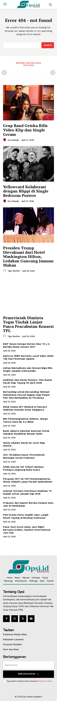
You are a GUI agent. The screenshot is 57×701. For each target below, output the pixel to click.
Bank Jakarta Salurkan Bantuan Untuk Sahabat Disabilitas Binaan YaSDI (26, 432)
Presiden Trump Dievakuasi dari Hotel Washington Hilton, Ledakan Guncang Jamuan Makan (28, 256)
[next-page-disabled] (52, 72)
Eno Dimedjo (13, 140)
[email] (28, 665)
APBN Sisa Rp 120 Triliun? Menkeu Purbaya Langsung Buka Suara (23, 468)
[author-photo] (5, 140)
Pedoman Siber (45, 681)
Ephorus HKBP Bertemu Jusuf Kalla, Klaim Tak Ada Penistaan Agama (28, 357)
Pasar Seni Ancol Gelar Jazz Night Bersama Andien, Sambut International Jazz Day (26, 529)
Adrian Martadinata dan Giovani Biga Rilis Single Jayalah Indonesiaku (27, 369)
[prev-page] (4, 72)
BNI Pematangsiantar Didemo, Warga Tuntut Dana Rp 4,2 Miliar (25, 420)
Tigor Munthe (14, 271)
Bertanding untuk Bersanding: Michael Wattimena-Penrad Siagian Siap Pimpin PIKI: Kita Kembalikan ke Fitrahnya (26, 394)
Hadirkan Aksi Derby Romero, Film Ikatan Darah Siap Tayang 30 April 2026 (27, 381)
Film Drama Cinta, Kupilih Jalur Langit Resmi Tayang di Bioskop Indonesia (25, 516)
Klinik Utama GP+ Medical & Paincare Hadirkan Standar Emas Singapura (25, 408)
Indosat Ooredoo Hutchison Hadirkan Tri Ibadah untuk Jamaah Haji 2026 (27, 492)
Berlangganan (28, 674)
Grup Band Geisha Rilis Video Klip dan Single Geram (25, 130)
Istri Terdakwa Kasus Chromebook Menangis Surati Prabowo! (24, 456)
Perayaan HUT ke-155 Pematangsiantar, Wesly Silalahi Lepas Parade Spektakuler (28, 480)
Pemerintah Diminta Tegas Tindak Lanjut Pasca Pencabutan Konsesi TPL (28, 324)
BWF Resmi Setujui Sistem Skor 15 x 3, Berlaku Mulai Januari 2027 (26, 345)
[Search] (47, 45)
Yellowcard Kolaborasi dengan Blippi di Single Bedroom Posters (25, 191)
